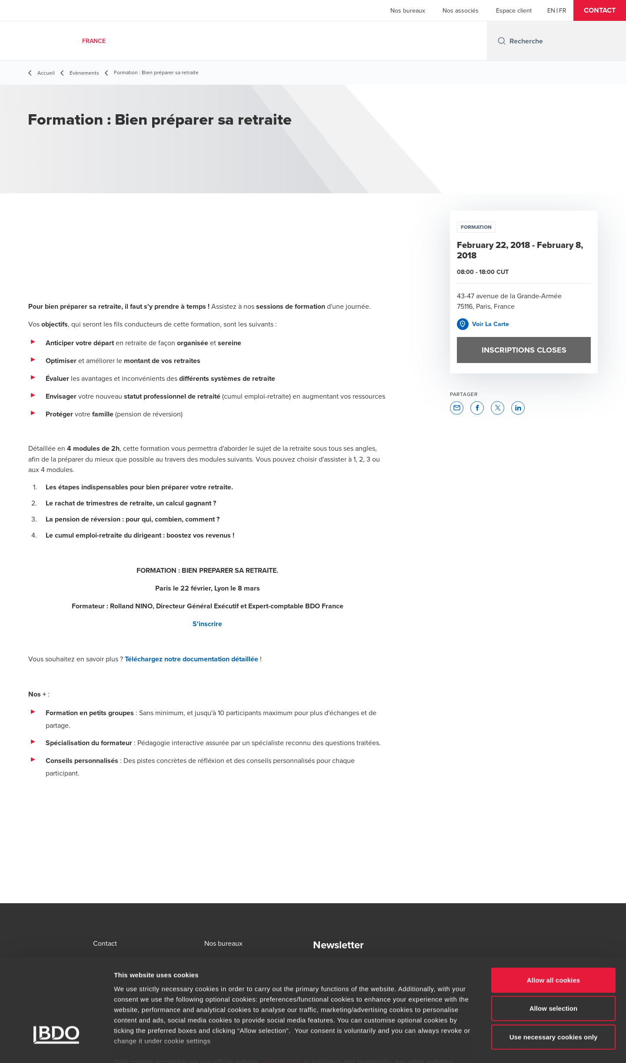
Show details (456, 1046)
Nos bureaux (407, 10)
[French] (562, 10)
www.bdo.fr (281, 1012)
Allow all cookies (553, 930)
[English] (551, 10)
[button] (599, 10)
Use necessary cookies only (553, 987)
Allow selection (553, 958)
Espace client (514, 10)
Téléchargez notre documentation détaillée (191, 659)
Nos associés (461, 10)
